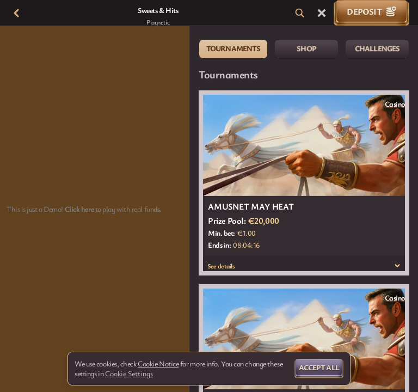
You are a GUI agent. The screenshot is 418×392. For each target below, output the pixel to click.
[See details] (397, 265)
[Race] (321, 13)
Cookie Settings (129, 373)
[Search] (300, 13)
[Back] (16, 13)
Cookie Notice (158, 364)
